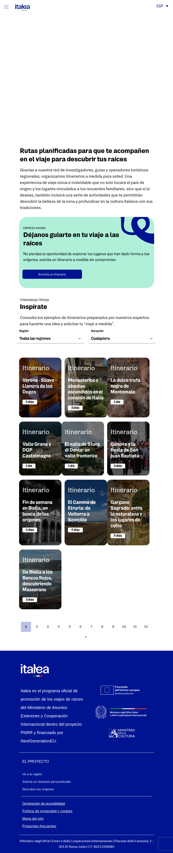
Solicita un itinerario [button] (52, 274)
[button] (162, 7)
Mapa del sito (33, 818)
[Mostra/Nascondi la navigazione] (6, 7)
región (24, 331)
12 (146, 627)
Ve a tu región (32, 774)
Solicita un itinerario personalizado (46, 781)
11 (135, 627)
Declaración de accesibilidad (43, 803)
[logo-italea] (20, 6)
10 (124, 627)
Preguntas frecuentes (39, 826)
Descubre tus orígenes (38, 789)
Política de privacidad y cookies (47, 811)
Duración (97, 331)
